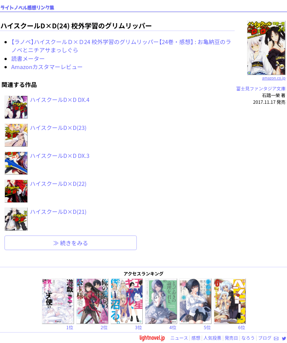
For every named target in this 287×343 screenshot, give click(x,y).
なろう (248, 337)
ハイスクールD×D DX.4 (59, 99)
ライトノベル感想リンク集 (27, 7)
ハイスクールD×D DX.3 (59, 155)
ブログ (264, 337)
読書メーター (28, 58)
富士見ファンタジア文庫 (261, 88)
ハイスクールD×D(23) (58, 127)
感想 (195, 337)
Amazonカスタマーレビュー (47, 67)
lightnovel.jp (152, 337)
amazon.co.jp (266, 75)
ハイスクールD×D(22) (58, 183)
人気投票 (213, 337)
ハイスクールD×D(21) (58, 211)
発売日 (231, 337)
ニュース (179, 337)
